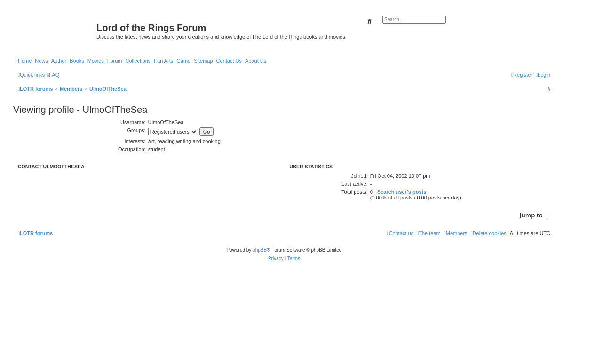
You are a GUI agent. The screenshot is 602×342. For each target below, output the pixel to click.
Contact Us (229, 61)
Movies (95, 61)
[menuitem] (53, 74)
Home (25, 61)
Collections (137, 61)
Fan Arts (163, 61)
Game (183, 61)
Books (77, 61)
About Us (255, 61)
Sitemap (203, 61)
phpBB (260, 250)
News (41, 61)
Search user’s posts (402, 192)
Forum (114, 61)
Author (58, 61)
